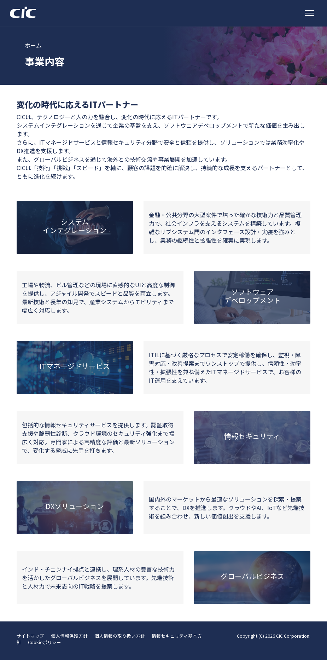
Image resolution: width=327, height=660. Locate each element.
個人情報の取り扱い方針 (119, 635)
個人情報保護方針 (69, 635)
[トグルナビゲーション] (309, 13)
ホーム (33, 45)
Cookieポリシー (44, 642)
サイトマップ (30, 635)
